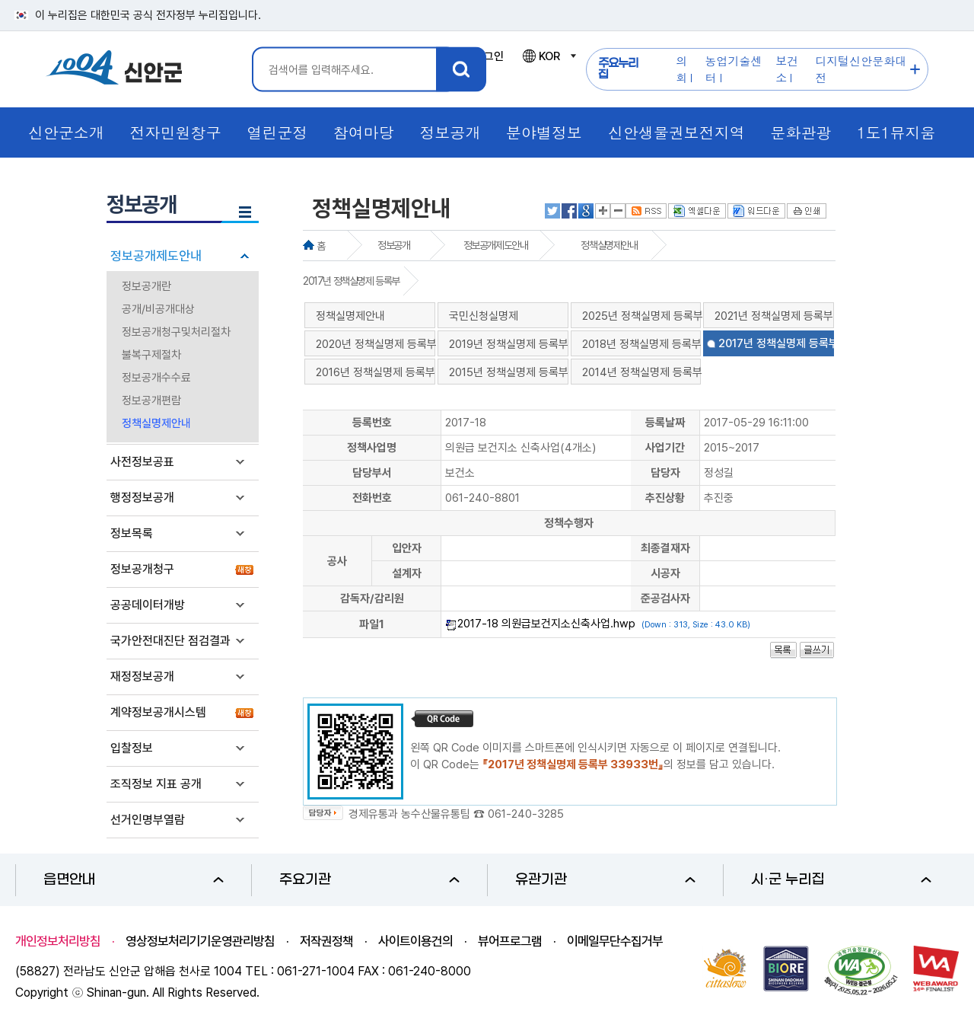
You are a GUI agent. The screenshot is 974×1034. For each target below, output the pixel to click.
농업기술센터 (733, 69)
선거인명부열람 (147, 819)
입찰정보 (131, 748)
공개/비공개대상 (158, 309)
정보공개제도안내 (156, 255)
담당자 (665, 473)
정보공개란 (146, 286)
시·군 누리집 (841, 880)
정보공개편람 (151, 400)
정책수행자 (569, 523)
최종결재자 (665, 548)
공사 (337, 561)
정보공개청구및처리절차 (176, 332)
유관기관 (605, 880)
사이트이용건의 (415, 941)
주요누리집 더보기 (915, 69)
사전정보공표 (142, 462)
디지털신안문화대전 (860, 69)
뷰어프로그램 (510, 941)
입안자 (407, 548)
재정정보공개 (142, 676)
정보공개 (393, 245)
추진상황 (665, 498)
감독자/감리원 (372, 598)
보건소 (786, 69)
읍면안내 (133, 880)
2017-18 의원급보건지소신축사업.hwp (546, 623)
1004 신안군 (114, 69)
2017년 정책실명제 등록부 (351, 281)
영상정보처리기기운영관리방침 (200, 941)
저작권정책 (326, 941)
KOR (548, 56)
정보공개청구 (142, 569)
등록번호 (372, 422)
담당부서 (372, 473)
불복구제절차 (151, 355)
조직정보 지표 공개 (156, 784)
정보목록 (131, 533)
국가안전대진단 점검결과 (170, 640)
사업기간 (665, 448)
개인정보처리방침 (57, 941)
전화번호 (372, 498)
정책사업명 (371, 448)
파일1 (371, 624)
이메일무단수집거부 (615, 941)
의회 (681, 69)
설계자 (407, 573)
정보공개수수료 (156, 378)
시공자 (665, 573)
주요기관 (369, 880)
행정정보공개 (142, 497)
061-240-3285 (526, 814)
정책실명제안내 (156, 423)
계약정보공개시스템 (158, 712)
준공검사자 (665, 598)
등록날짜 (665, 422)
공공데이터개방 (147, 605)
